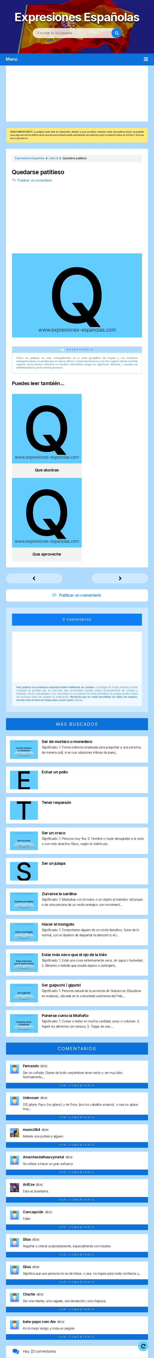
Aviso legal (87, 1346)
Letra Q (83, 1301)
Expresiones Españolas (77, 16)
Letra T (124, 1301)
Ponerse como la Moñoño (65, 924)
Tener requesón (56, 711)
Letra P (70, 1301)
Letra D (57, 1293)
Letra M (28, 1301)
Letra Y (77, 1308)
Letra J (137, 1293)
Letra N (42, 1301)
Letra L (15, 1301)
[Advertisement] (77, 93)
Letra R (97, 1301)
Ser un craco (53, 742)
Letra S (111, 1301)
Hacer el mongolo (58, 833)
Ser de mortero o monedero (67, 650)
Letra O (56, 1301)
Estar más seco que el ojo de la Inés (74, 864)
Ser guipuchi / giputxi (61, 894)
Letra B (29, 1293)
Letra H (111, 1293)
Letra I (125, 1293)
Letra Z (90, 1308)
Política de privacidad (118, 1346)
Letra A (16, 1293)
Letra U (138, 1301)
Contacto (95, 1352)
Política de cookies (65, 1352)
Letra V (63, 1308)
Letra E (71, 1293)
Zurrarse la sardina (59, 803)
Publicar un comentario (35, 180)
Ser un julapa (54, 772)
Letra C (43, 1293)
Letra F (84, 1293)
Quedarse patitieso (38, 172)
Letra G (97, 1293)
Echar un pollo (55, 681)
